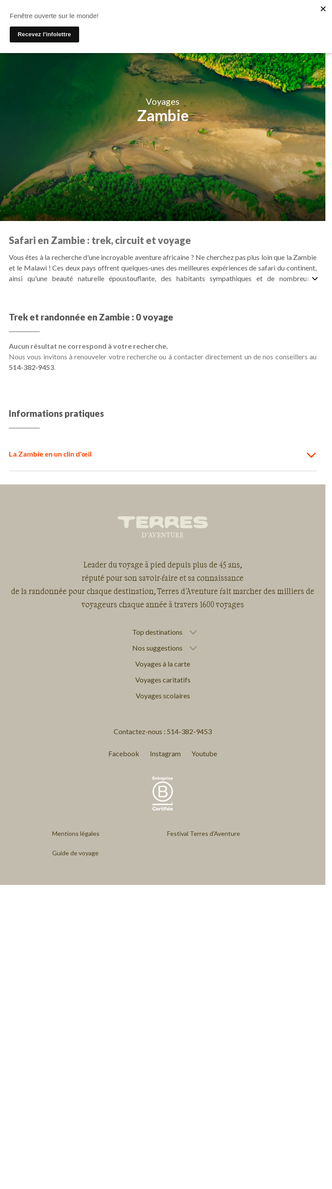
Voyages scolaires (163, 695)
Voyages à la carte (162, 663)
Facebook (123, 753)
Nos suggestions (157, 648)
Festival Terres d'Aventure (203, 833)
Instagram (165, 753)
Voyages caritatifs (163, 679)
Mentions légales (75, 833)
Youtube (204, 753)
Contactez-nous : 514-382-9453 (163, 731)
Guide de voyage (75, 853)
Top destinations (157, 632)
